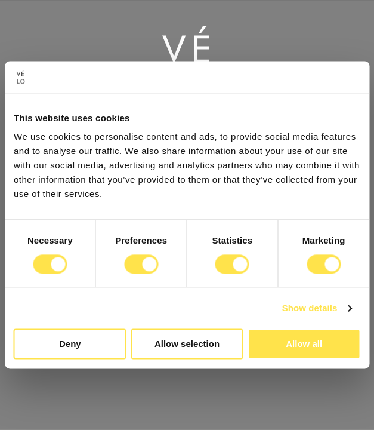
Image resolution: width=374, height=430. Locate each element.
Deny (70, 344)
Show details (310, 308)
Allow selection (187, 344)
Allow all (304, 344)
